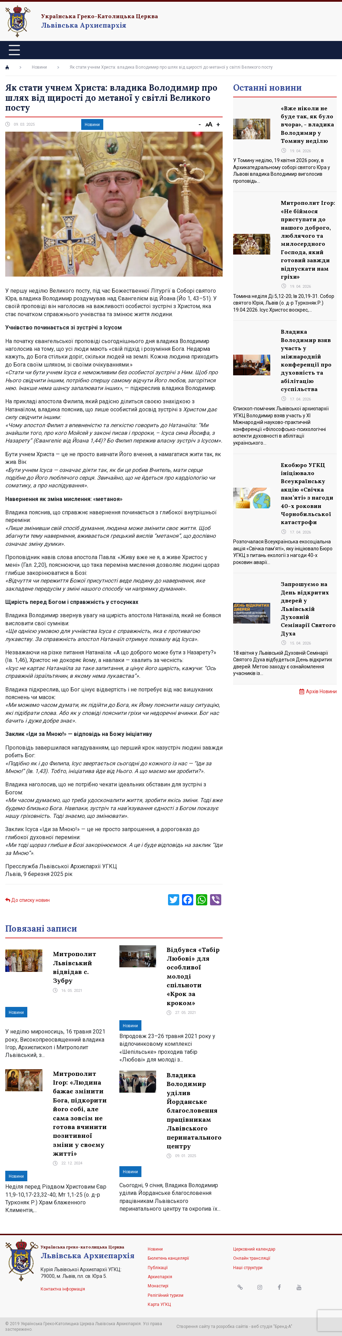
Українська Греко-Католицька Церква (99, 16)
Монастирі (158, 1285)
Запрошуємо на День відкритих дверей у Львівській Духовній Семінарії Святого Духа (308, 608)
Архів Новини (321, 691)
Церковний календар (254, 1249)
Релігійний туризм (165, 1295)
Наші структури (248, 1267)
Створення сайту (193, 1326)
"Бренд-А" (282, 1326)
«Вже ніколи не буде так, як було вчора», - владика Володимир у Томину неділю (307, 125)
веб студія (261, 1326)
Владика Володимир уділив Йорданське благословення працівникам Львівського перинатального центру (194, 1110)
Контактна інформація (63, 1289)
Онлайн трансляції (251, 1258)
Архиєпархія (160, 1276)
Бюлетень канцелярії (168, 1258)
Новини (39, 67)
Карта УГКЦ (159, 1304)
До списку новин (27, 900)
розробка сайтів (232, 1326)
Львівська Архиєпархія (83, 25)
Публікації (158, 1267)
